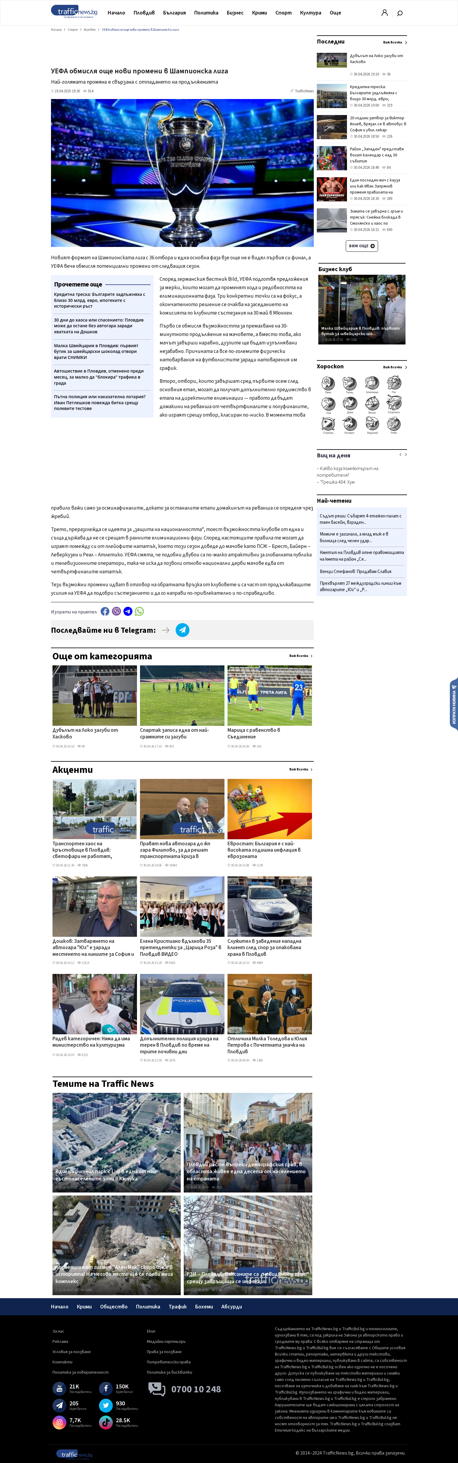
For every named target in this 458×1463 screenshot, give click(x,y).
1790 (217, 1290)
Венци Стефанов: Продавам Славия (355, 571)
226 (387, 136)
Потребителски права (169, 1362)
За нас (58, 1331)
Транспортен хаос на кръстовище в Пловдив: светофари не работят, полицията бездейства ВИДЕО (89, 851)
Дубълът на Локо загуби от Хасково (85, 733)
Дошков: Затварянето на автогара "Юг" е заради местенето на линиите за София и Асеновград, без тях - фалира (93, 948)
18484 (171, 865)
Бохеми (204, 1307)
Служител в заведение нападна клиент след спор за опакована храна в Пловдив (264, 948)
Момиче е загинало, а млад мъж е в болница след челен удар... (354, 537)
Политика (206, 13)
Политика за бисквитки (169, 1372)
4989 (257, 963)
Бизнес (235, 13)
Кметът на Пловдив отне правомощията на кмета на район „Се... (362, 555)
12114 (83, 963)
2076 (170, 1060)
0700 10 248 (196, 1389)
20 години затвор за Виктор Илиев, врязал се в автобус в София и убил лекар (378, 124)
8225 (82, 1055)
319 (387, 105)
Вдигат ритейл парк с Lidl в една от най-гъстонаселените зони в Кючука (106, 1175)
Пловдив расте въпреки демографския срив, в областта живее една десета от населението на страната (246, 1172)
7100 (351, 340)
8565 (170, 963)
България (174, 13)
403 (169, 746)
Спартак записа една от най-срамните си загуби (174, 733)
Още (335, 13)
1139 (257, 865)
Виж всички (298, 656)
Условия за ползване (71, 1352)
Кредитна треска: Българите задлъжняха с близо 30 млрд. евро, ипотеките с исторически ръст (376, 99)
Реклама (60, 1342)
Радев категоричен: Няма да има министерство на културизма (91, 1042)
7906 (82, 865)
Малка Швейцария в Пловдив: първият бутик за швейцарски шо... (360, 331)
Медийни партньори (166, 1342)
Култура (310, 13)
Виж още (362, 246)
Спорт (283, 13)
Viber (116, 611)
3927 (217, 1187)
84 (386, 167)
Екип (151, 1331)
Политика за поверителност (80, 1372)
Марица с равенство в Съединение (253, 733)
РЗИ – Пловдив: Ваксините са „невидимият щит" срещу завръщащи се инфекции (248, 1278)
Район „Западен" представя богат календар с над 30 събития (377, 155)
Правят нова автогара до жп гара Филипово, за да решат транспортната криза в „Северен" (175, 851)
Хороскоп (330, 366)
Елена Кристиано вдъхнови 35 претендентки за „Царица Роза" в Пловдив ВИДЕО (180, 948)
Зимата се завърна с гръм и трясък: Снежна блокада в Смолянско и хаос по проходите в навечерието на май (376, 223)
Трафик (178, 1307)
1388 (257, 1060)
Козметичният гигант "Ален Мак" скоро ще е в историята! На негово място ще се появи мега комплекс (114, 1274)
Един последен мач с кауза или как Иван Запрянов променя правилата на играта (375, 189)
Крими (259, 13)
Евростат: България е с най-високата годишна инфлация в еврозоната (264, 850)
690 (387, 229)
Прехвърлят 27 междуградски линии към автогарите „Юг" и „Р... (360, 586)
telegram (127, 611)
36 (386, 74)
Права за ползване (164, 1352)
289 (387, 198)
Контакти (62, 1362)
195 (256, 746)
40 (81, 746)
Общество (114, 1307)
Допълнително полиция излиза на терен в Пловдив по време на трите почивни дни (179, 1045)
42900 (86, 1290)
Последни (331, 41)
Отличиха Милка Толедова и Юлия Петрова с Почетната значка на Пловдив (267, 1045)
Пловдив (144, 13)
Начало (116, 13)
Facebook (105, 611)
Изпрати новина (454, 704)
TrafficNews (304, 91)
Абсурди (231, 1307)
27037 (86, 1187)
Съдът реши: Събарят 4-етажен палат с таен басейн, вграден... (361, 519)
